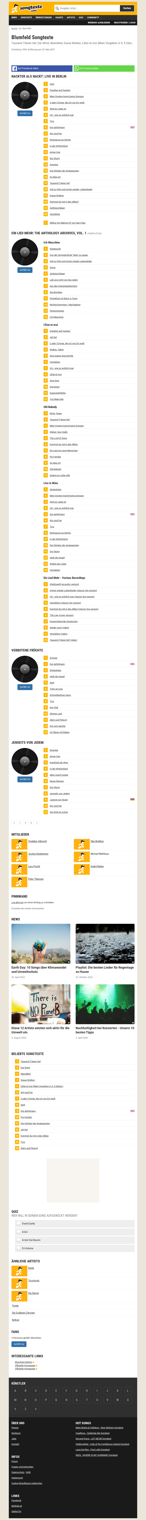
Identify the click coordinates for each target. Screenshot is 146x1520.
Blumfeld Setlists (23, 1362)
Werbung (15, 1433)
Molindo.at (16, 1506)
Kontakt (15, 1444)
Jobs (13, 1438)
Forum (14, 1461)
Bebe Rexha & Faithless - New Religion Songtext (99, 1427)
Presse (15, 1427)
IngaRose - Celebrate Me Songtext (93, 1433)
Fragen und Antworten (22, 1466)
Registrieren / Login (124, 22)
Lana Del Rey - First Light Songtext (93, 1449)
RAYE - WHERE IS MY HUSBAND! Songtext (97, 1455)
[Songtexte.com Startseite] (28, 9)
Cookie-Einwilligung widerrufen (26, 1483)
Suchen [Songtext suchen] (127, 8)
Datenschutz (17, 1472)
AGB (28, 1472)
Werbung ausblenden (99, 22)
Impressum (17, 1477)
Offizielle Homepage (25, 1365)
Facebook (16, 1500)
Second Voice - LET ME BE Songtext (93, 1438)
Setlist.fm (16, 1511)
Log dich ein (17, 902)
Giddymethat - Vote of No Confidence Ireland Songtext (102, 1444)
